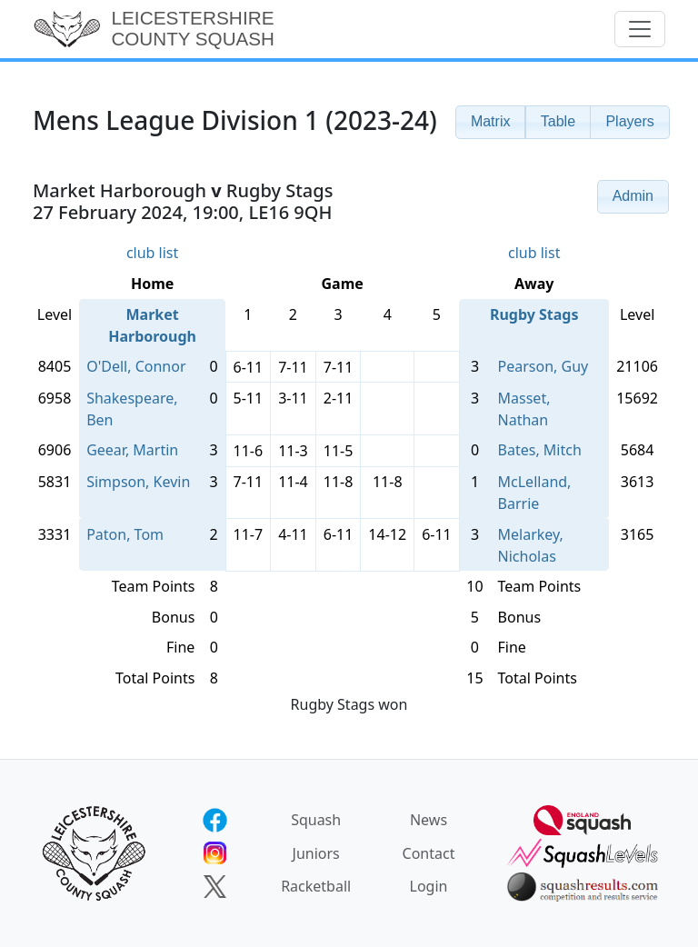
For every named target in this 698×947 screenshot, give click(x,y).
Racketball (316, 886)
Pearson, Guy (543, 366)
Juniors (316, 853)
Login (429, 886)
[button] (490, 122)
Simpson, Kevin (138, 482)
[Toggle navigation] (639, 29)
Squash (316, 820)
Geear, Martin (132, 450)
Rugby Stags (534, 314)
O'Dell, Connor (135, 366)
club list (152, 253)
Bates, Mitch (540, 450)
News (428, 820)
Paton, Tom (125, 534)
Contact (429, 853)
